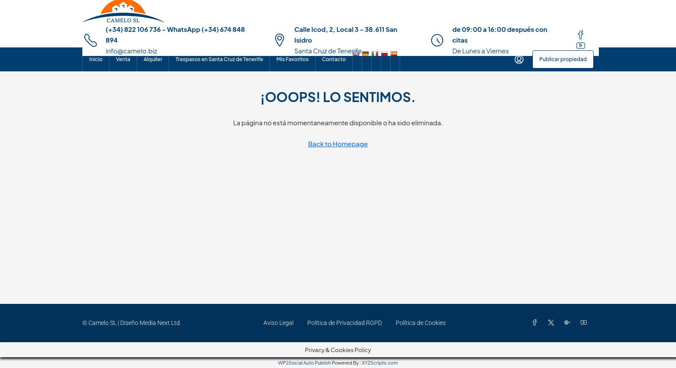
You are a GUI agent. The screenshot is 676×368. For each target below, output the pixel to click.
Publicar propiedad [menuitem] (563, 59)
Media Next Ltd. (160, 322)
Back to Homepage (338, 143)
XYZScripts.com (380, 362)
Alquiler (153, 59)
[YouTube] (585, 322)
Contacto (334, 59)
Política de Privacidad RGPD (344, 322)
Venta (123, 59)
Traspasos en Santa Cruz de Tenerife (219, 59)
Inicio (96, 59)
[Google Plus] (569, 322)
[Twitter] (552, 322)
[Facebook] (536, 322)
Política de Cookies (421, 322)
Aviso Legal (278, 322)
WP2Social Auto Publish (304, 362)
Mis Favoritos (292, 59)
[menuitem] (519, 59)
